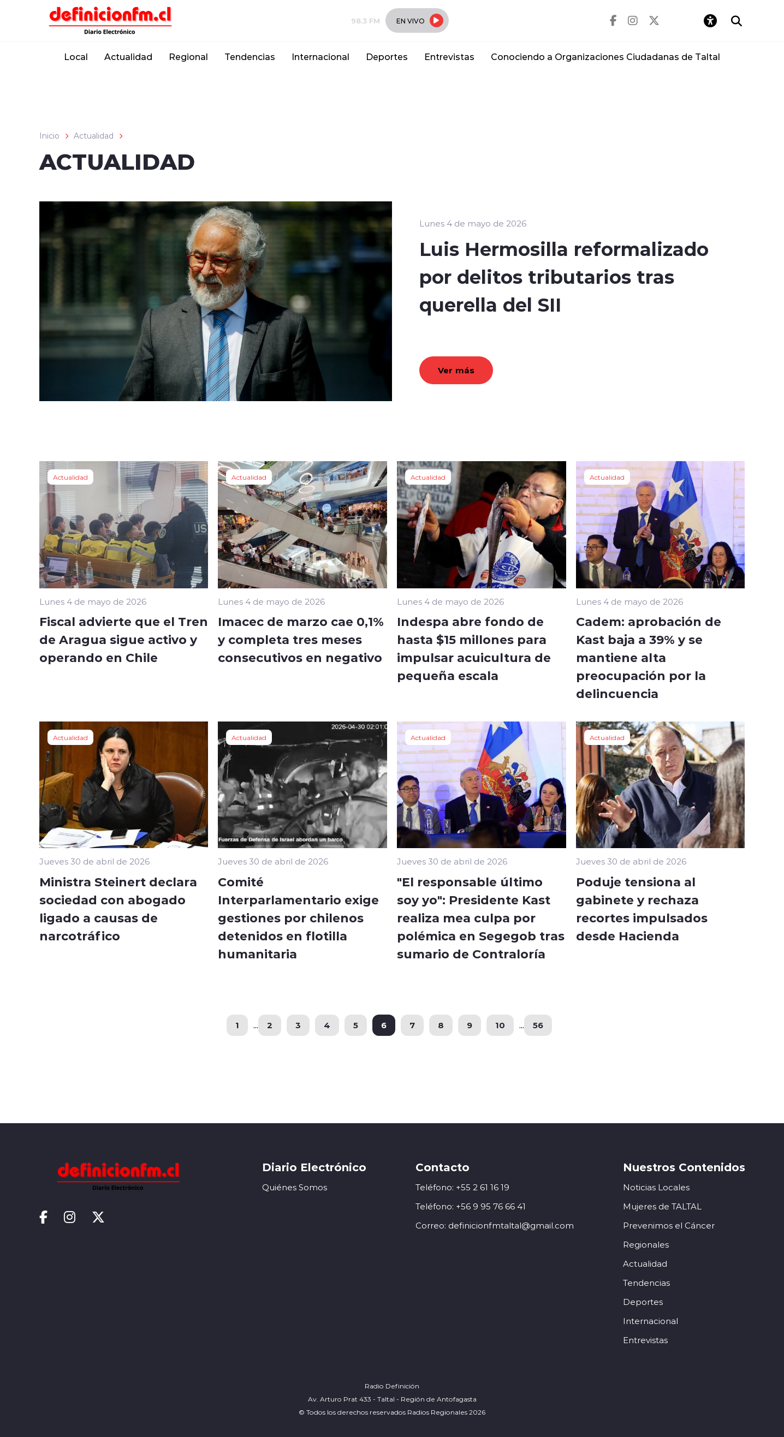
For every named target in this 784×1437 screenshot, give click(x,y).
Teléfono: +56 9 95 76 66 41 (470, 1206)
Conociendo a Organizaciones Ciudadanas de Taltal (605, 56)
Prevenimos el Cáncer (669, 1225)
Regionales (646, 1245)
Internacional (320, 56)
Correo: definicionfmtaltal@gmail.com (494, 1225)
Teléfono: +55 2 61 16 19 (462, 1187)
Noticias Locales (656, 1187)
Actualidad (128, 56)
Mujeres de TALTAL (662, 1206)
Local (76, 56)
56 (538, 1024)
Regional (188, 56)
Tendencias (249, 56)
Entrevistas (449, 56)
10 (500, 1024)
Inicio (49, 136)
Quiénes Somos (294, 1187)
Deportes (387, 56)
